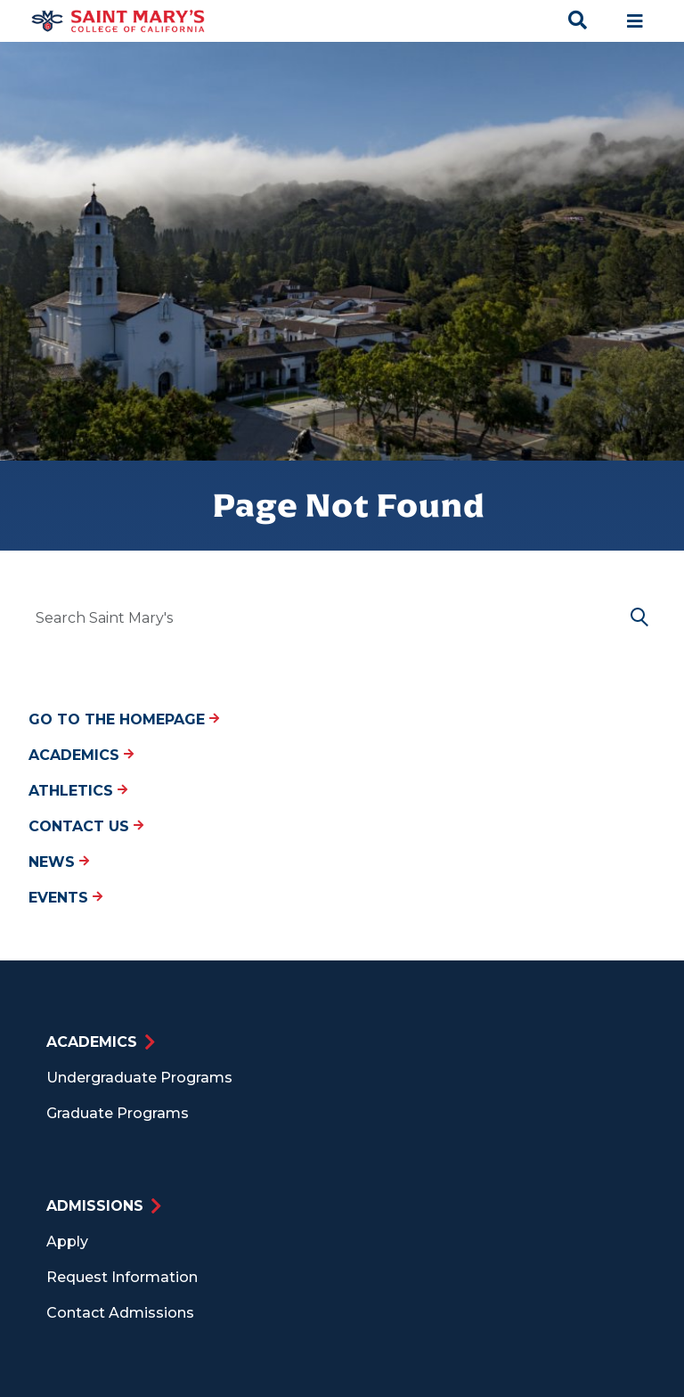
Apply (67, 1241)
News (58, 862)
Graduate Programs (117, 1113)
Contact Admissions (120, 1312)
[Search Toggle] (578, 21)
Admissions (94, 1205)
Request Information (122, 1277)
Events (65, 897)
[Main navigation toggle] (635, 21)
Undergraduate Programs (139, 1077)
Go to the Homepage (123, 719)
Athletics (77, 790)
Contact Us (85, 826)
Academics (81, 755)
